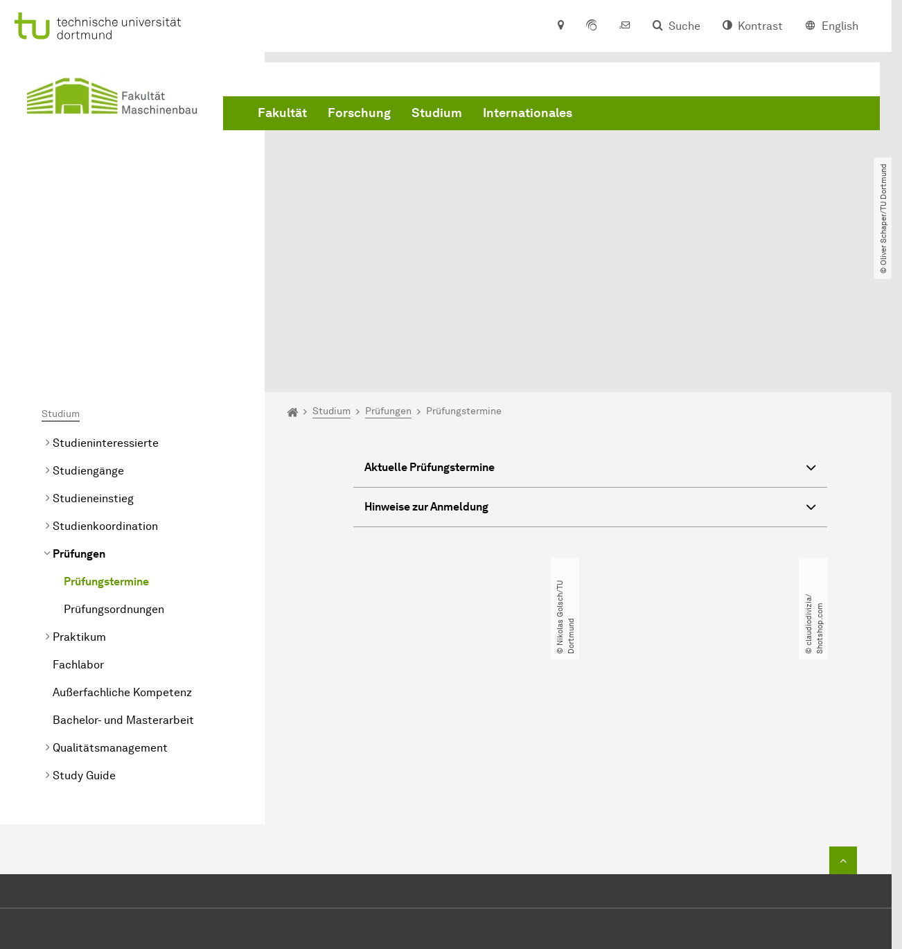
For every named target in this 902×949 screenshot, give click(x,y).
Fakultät (282, 113)
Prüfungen (79, 411)
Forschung (359, 113)
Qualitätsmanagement (110, 605)
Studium (437, 113)
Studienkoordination (105, 384)
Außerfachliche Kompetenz (122, 550)
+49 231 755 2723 (461, 813)
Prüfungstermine (106, 439)
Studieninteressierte (106, 301)
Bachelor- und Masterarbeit (123, 578)
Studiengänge (88, 328)
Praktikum (79, 495)
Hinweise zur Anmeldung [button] (590, 367)
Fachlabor (78, 522)
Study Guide (84, 633)
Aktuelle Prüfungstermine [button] (590, 327)
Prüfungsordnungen (114, 467)
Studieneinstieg (93, 356)
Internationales (527, 113)
